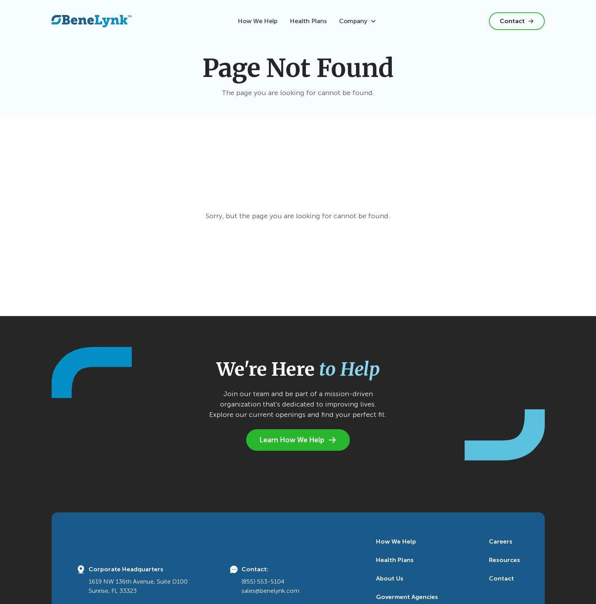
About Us (389, 578)
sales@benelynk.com (270, 590)
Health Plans (308, 21)
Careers (500, 541)
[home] (92, 21)
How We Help (257, 21)
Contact (501, 578)
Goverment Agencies (407, 597)
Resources (504, 560)
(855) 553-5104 (263, 581)
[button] (358, 21)
